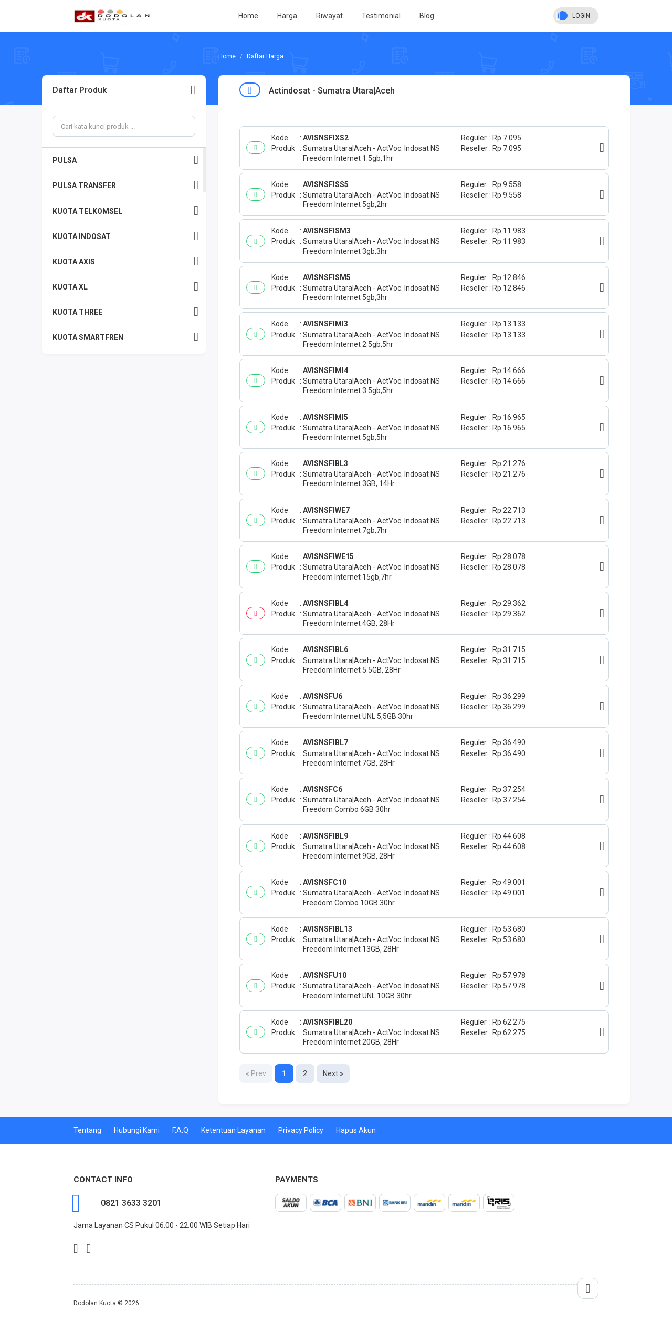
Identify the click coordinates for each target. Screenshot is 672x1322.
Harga (287, 16)
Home (248, 16)
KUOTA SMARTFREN (125, 337)
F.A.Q (180, 1130)
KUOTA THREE (125, 312)
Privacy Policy (300, 1130)
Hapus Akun (356, 1130)
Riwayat (329, 16)
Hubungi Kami (137, 1130)
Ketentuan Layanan (233, 1130)
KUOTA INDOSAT (125, 236)
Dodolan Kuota (95, 1303)
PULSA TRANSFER (125, 185)
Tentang (87, 1130)
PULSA (125, 160)
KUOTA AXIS (125, 261)
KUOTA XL (125, 286)
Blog (426, 16)
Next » (333, 1073)
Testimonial (381, 16)
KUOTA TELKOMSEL (125, 211)
